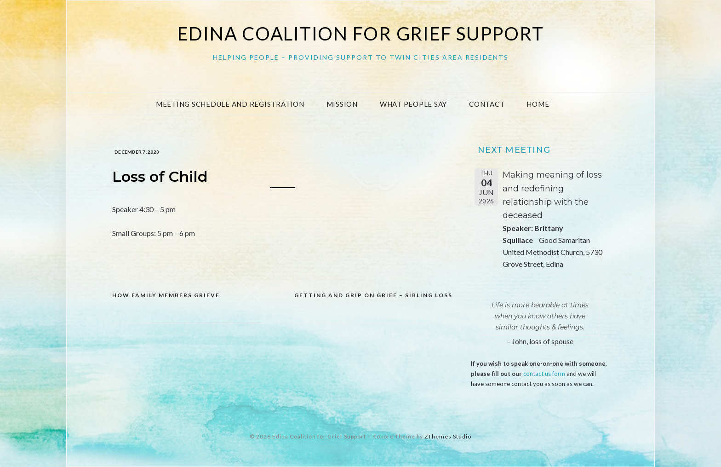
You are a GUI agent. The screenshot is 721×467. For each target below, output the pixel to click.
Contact (486, 104)
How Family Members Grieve (166, 295)
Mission (342, 104)
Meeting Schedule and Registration (230, 104)
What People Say (413, 104)
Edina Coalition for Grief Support (360, 34)
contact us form (544, 373)
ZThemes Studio (447, 436)
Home (537, 104)
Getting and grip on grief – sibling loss (373, 295)
